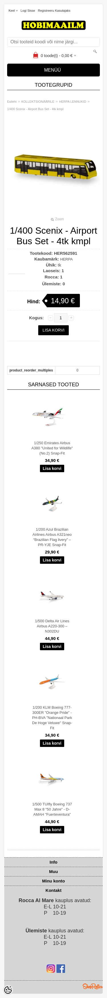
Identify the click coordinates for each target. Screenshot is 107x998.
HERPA (66, 259)
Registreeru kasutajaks (54, 10)
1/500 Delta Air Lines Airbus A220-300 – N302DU (52, 626)
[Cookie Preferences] (8, 990)
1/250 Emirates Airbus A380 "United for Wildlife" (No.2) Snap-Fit (52, 448)
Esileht (12, 101)
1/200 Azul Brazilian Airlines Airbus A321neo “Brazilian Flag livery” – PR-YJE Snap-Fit (52, 537)
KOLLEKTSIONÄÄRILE (37, 101)
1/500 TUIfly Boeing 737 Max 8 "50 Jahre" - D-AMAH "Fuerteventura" (52, 809)
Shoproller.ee (93, 986)
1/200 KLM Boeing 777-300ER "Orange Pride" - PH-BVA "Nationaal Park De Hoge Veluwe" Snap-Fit (52, 717)
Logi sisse (28, 10)
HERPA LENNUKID (72, 101)
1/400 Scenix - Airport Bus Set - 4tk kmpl (35, 109)
